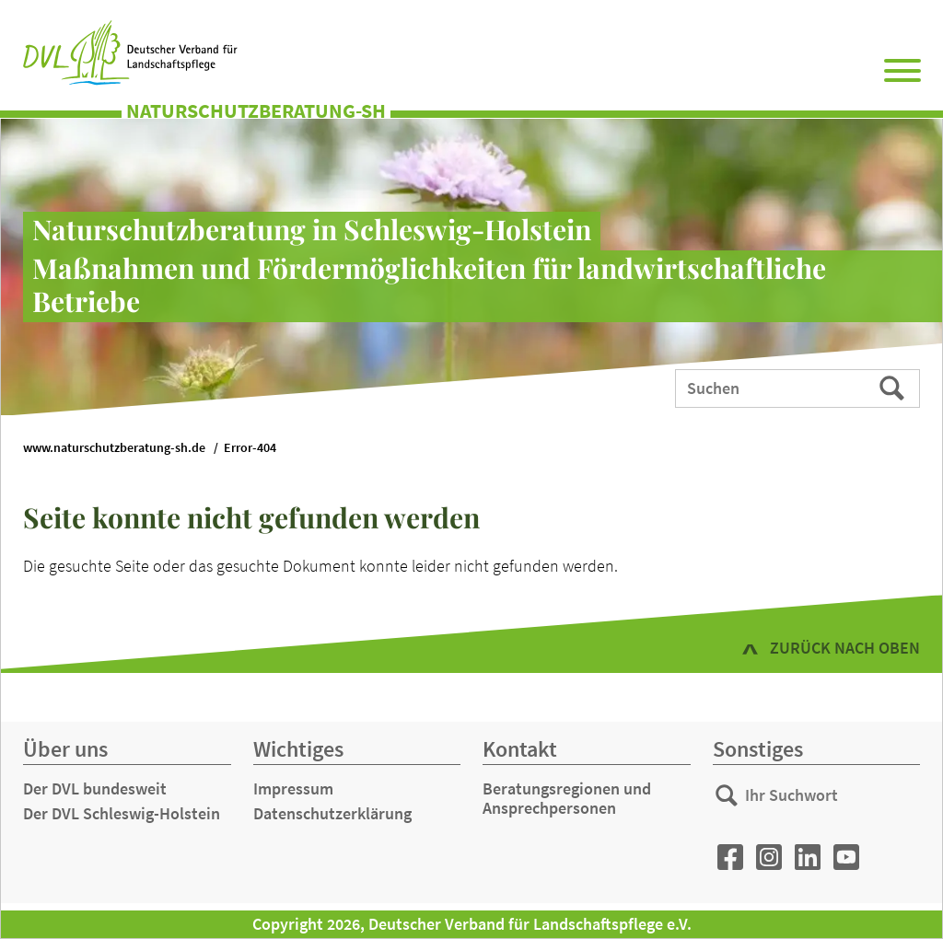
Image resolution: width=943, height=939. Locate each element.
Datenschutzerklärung (332, 813)
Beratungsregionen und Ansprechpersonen (567, 798)
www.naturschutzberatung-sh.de (114, 448)
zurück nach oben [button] (845, 647)
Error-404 (250, 448)
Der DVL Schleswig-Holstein (121, 813)
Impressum (293, 788)
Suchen (893, 386)
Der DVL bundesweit (95, 788)
